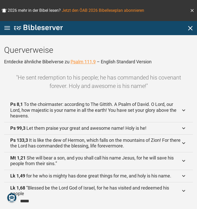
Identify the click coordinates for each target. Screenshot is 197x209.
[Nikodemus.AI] (11, 197)
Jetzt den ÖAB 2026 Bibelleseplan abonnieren (103, 10)
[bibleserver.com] (38, 28)
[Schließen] (190, 28)
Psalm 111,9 (83, 61)
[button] (192, 10)
